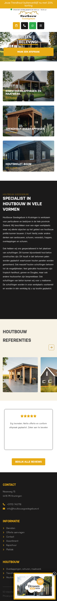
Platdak (9, 549)
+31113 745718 (12, 504)
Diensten (10, 528)
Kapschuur (11, 545)
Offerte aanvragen (15, 532)
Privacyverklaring (11, 596)
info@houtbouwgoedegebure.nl (21, 508)
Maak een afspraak (28, 51)
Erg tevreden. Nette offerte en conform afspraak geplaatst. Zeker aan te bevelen (28, 421)
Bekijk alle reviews (28, 461)
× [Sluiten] (54, 574)
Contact (10, 536)
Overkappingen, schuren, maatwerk (23, 569)
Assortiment (12, 541)
